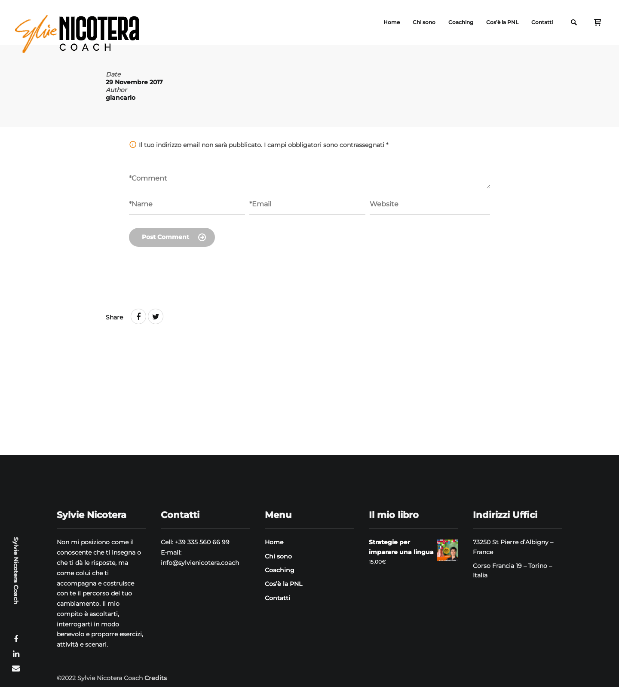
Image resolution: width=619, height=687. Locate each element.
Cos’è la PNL (502, 22)
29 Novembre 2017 (134, 82)
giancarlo (120, 97)
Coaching (460, 22)
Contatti (542, 22)
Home (391, 22)
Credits (155, 678)
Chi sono (424, 22)
